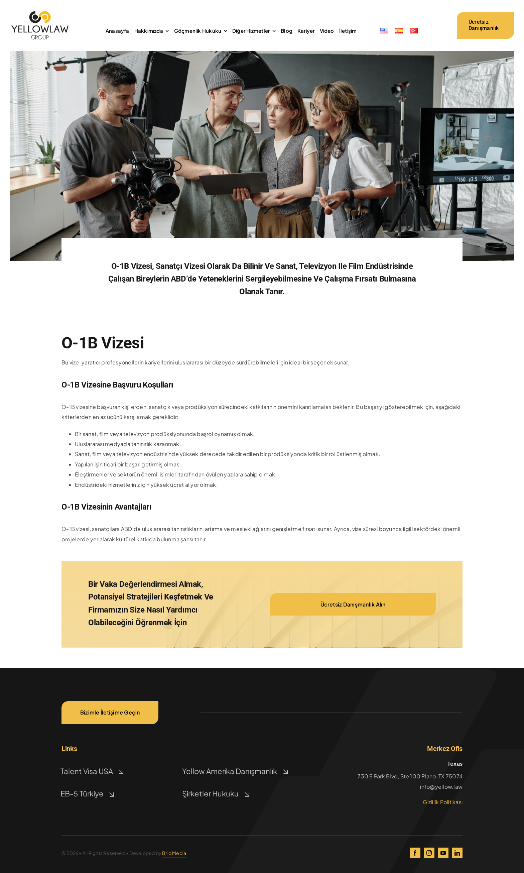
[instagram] (429, 853)
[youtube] (443, 853)
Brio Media (174, 853)
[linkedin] (457, 853)
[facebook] (415, 853)
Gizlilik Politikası (443, 801)
